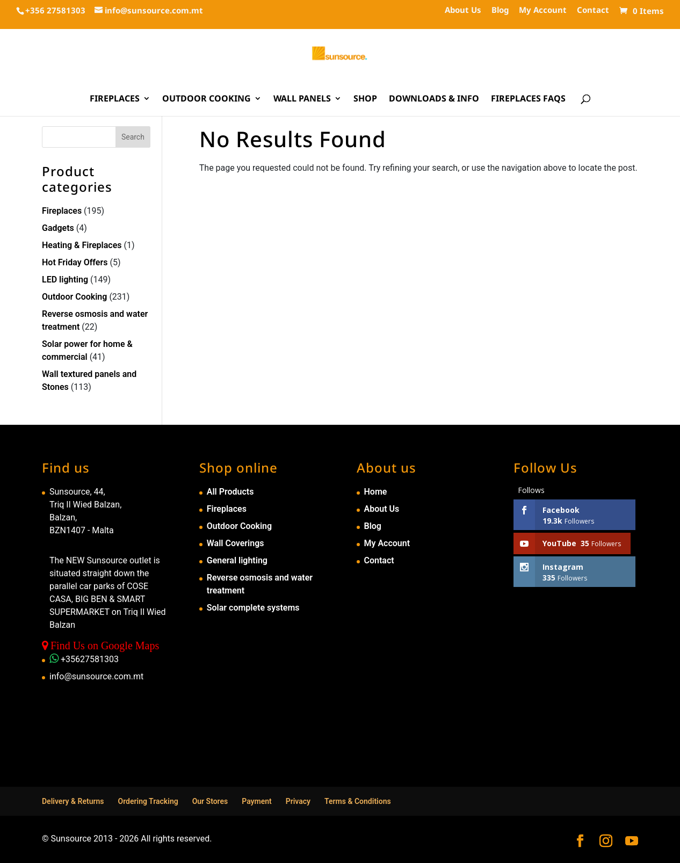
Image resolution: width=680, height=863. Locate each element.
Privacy (298, 801)
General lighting (237, 560)
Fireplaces (115, 99)
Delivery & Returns (73, 801)
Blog (500, 10)
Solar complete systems (253, 608)
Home (375, 492)
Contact (593, 10)
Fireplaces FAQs (528, 99)
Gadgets (58, 228)
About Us (463, 10)
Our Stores (210, 801)
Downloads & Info (434, 99)
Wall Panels (302, 99)
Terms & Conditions (357, 801)
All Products (230, 492)
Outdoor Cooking (206, 99)
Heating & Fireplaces (82, 245)
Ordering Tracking (148, 801)
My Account (543, 10)
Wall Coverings (235, 543)
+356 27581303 (55, 10)
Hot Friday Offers (74, 262)
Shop (365, 99)
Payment (257, 801)
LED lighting (65, 279)
